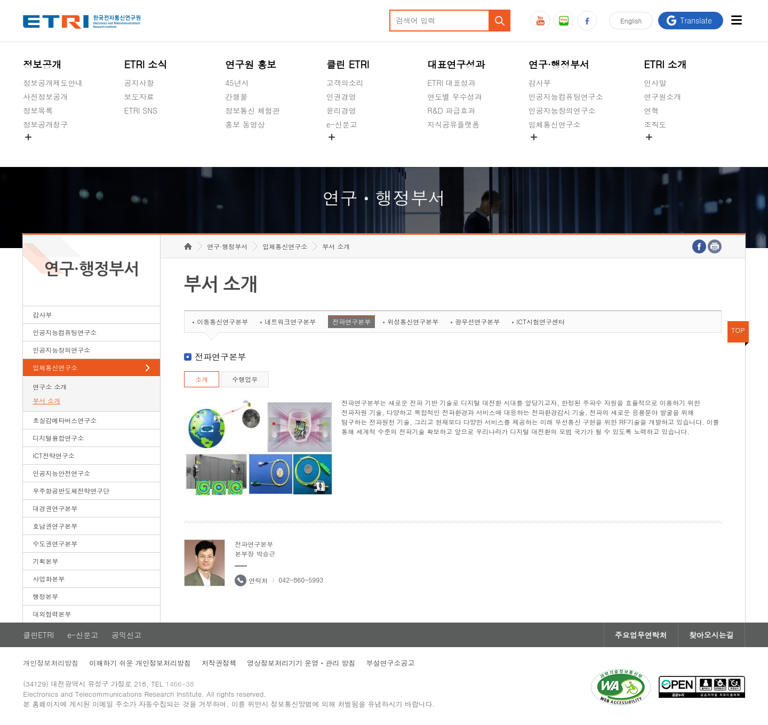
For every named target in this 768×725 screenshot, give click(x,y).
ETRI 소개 (665, 64)
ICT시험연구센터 (540, 321)
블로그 (563, 20)
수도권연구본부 (55, 543)
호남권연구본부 (55, 525)
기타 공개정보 (667, 149)
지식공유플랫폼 (453, 124)
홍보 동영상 (245, 124)
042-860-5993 (300, 579)
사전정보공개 (45, 96)
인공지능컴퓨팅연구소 (566, 96)
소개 (201, 379)
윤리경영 (341, 110)
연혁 (651, 110)
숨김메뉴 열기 (28, 137)
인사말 (655, 82)
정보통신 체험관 (252, 110)
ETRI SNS (140, 110)
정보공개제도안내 (53, 82)
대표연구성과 (456, 64)
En (631, 20)
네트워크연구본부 (290, 321)
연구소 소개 (50, 386)
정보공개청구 (45, 124)
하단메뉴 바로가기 (0, 0)
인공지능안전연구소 (61, 472)
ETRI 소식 (145, 64)
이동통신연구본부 (222, 321)
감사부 (540, 82)
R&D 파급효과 (451, 110)
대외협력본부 (52, 613)
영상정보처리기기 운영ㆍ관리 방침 (301, 663)
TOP (738, 330)
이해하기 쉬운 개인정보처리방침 (140, 663)
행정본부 (45, 596)
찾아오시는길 (711, 635)
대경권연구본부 (55, 508)
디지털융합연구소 (58, 437)
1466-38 (179, 684)
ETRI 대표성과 (451, 82)
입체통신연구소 (555, 124)
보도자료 (139, 96)
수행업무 (245, 379)
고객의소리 (345, 82)
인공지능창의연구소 (562, 110)
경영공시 (38, 149)
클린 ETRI (348, 64)
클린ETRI (38, 635)
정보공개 (42, 64)
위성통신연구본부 (412, 321)
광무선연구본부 (477, 321)
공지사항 (139, 82)
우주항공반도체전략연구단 (71, 490)
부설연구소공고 (390, 663)
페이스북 (587, 20)
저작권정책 (219, 663)
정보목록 (38, 110)
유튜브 (540, 20)
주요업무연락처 (641, 635)
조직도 (655, 124)
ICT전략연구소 (54, 455)
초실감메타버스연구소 (566, 149)
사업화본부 (49, 578)
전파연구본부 (351, 321)
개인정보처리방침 (50, 663)
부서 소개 (46, 400)
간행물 (236, 96)
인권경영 (341, 96)
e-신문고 (341, 124)
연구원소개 (662, 96)
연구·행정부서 (559, 64)
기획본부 (45, 560)
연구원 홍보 (250, 64)
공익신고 (341, 149)
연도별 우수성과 (454, 96)
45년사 (237, 82)
